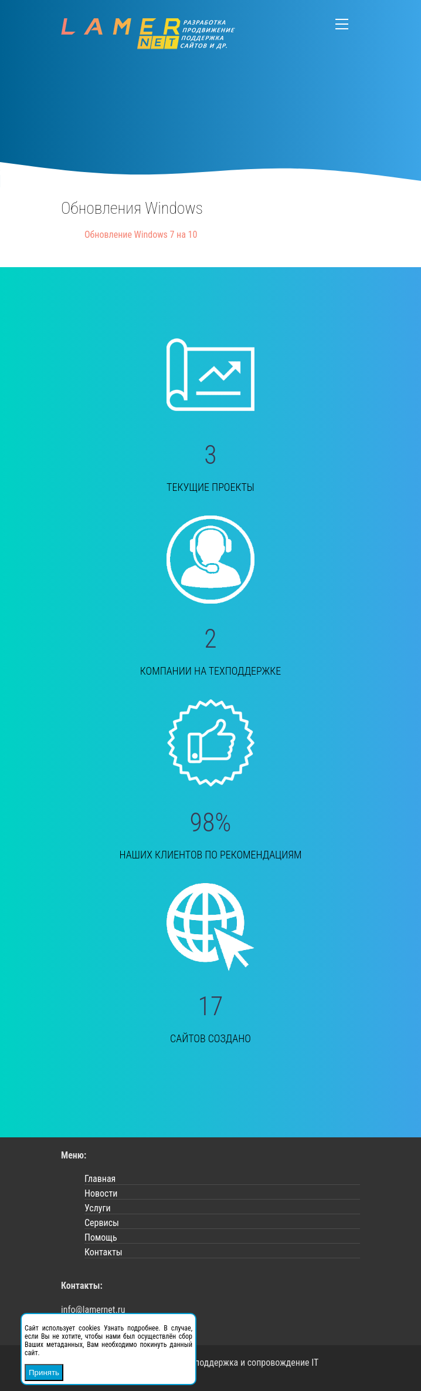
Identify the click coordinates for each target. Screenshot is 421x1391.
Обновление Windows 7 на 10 (140, 234)
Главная (100, 1178)
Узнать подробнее (131, 1328)
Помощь (100, 1237)
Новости (100, 1193)
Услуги (97, 1208)
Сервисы (101, 1222)
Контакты (103, 1252)
